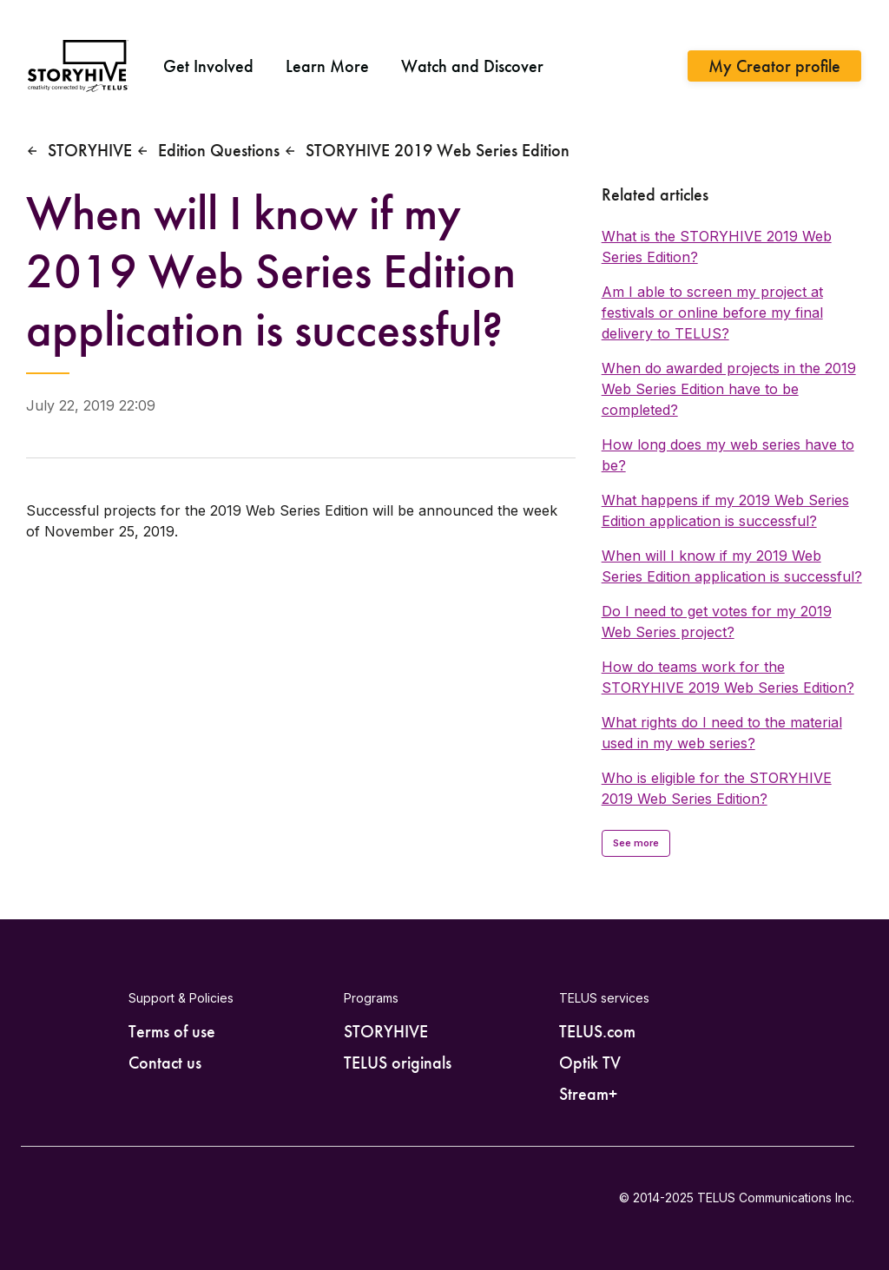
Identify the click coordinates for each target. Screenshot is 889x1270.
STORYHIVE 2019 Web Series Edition (438, 150)
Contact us (164, 1062)
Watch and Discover (472, 66)
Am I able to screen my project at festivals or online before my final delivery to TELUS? (712, 312)
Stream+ (588, 1093)
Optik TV (590, 1062)
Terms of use (171, 1031)
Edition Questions (219, 150)
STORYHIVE (90, 150)
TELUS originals (397, 1062)
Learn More (327, 66)
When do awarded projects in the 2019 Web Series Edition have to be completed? (729, 388)
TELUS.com (597, 1031)
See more (636, 843)
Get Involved (208, 66)
